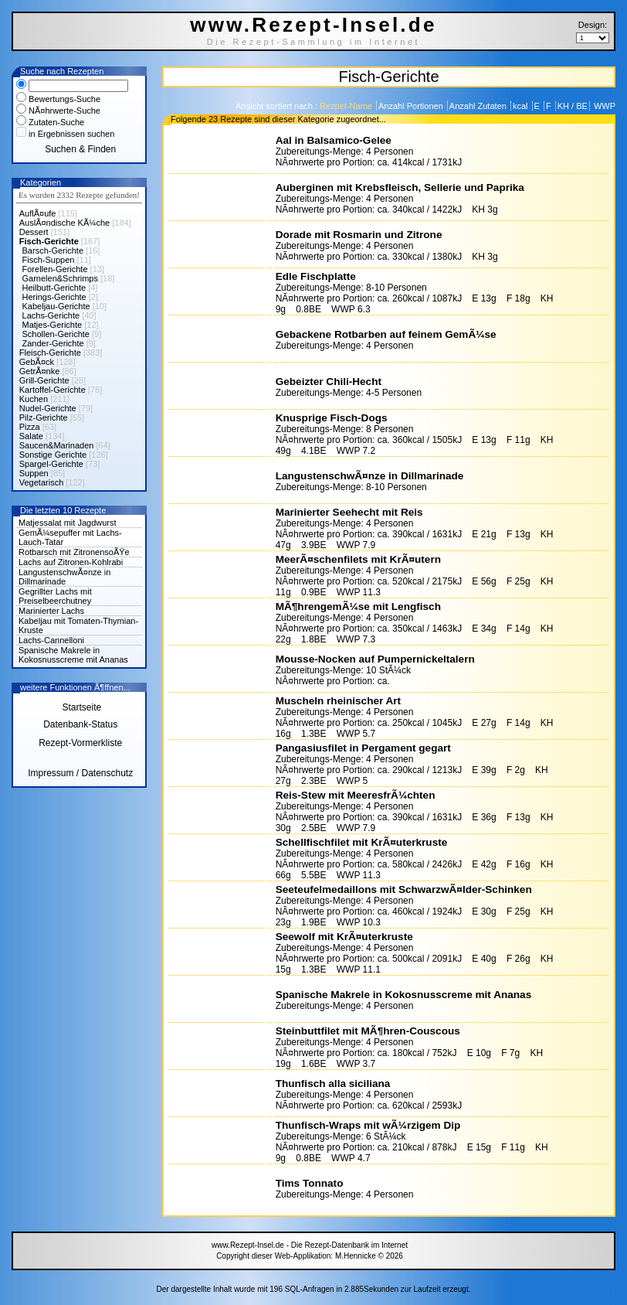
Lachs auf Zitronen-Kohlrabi (71, 562)
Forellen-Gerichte (55, 269)
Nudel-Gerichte (47, 408)
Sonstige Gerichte (52, 454)
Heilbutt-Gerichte (54, 287)
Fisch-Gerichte (49, 241)
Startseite (80, 707)
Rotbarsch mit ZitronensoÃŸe (74, 552)
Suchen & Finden (80, 149)
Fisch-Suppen (48, 259)
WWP (603, 106)
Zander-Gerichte (53, 343)
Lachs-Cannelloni (51, 640)
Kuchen (33, 399)
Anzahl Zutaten (479, 106)
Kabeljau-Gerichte (56, 306)
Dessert (34, 232)
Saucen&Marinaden (56, 445)
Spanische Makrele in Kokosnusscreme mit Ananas (73, 655)
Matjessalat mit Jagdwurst (68, 522)
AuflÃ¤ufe (37, 213)
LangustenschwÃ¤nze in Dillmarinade (64, 576)
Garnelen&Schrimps (60, 278)
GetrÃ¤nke (39, 371)
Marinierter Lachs (51, 610)
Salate (31, 436)
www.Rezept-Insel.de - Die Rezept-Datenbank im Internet (310, 1245)
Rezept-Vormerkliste (80, 743)
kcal (521, 106)
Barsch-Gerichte (52, 250)
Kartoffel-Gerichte (52, 389)
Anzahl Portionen (412, 106)
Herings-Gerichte (54, 297)
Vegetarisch (41, 482)
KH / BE (573, 106)
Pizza (29, 426)
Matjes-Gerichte (52, 324)
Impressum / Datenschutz (80, 773)
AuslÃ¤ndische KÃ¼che (64, 222)
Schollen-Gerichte (56, 334)
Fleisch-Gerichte (50, 352)
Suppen (34, 473)
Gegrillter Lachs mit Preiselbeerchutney (55, 596)
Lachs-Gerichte (51, 315)
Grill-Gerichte (44, 380)
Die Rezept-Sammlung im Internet (314, 41)
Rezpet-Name (347, 106)
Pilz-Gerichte (43, 417)
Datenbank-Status (80, 724)
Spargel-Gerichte (51, 464)
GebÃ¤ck (36, 361)
